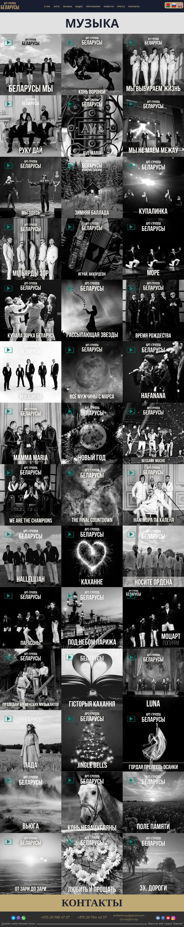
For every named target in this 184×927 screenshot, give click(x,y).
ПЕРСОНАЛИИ (93, 6)
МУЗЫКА (67, 6)
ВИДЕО (79, 6)
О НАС (47, 6)
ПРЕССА (121, 6)
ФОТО (57, 6)
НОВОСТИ (109, 6)
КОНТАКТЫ (134, 6)
